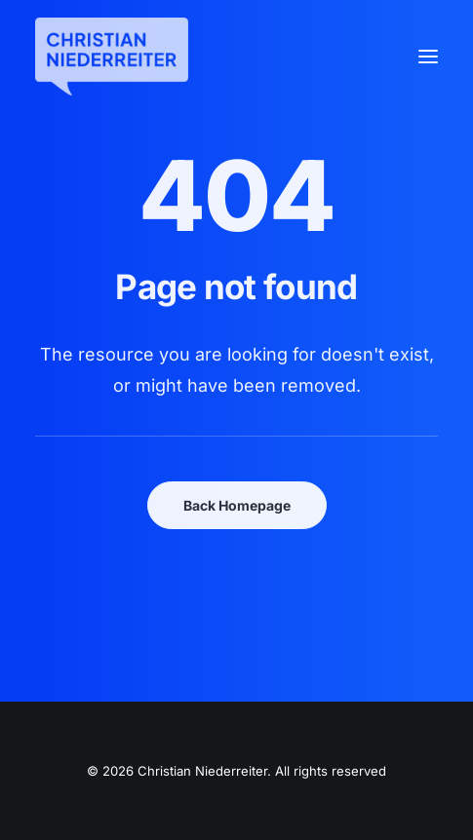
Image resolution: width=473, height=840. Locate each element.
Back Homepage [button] (237, 505)
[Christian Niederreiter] (111, 56)
